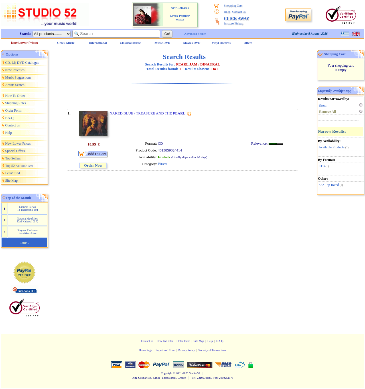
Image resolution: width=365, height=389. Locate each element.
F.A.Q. (9, 118)
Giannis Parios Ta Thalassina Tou (27, 208)
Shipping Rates (15, 103)
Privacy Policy (186, 350)
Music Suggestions (18, 77)
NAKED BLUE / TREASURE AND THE (147, 113)
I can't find (12, 173)
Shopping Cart (233, 5)
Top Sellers (13, 158)
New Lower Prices (24, 42)
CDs (322, 166)
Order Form (13, 110)
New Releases (15, 70)
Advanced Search (195, 33)
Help (227, 11)
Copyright (167, 373)
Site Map (11, 181)
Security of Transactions (212, 350)
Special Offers (15, 151)
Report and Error (165, 350)
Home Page (145, 350)
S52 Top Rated (329, 185)
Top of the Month (18, 198)
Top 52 (19, 166)
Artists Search (15, 85)
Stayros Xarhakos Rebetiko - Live (27, 232)
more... (24, 243)
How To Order (15, 96)
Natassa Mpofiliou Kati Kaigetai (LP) (27, 220)
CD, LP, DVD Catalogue (22, 63)
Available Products (332, 147)
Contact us (239, 11)
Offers (248, 42)
